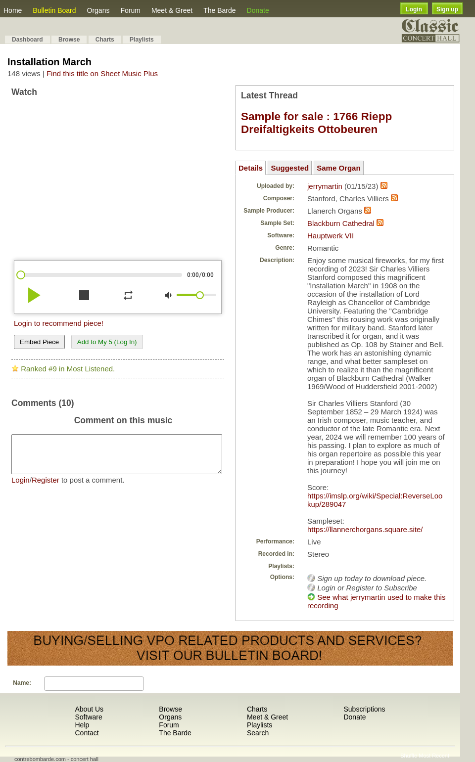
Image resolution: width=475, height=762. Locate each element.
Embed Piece (39, 342)
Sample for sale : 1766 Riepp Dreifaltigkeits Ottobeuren (316, 122)
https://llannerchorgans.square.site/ (365, 529)
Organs (98, 10)
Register (45, 487)
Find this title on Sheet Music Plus (102, 73)
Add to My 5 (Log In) (107, 342)
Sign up (447, 9)
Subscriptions (364, 709)
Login (414, 9)
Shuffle (408, 756)
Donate (258, 10)
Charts (104, 39)
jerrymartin (324, 186)
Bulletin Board (54, 10)
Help (82, 725)
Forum (130, 10)
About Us (89, 709)
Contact (86, 733)
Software (88, 717)
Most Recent (434, 756)
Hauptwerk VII (330, 235)
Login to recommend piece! (58, 323)
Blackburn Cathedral (341, 223)
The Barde (219, 10)
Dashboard (27, 39)
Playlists (142, 39)
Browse (69, 39)
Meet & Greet (171, 10)
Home (12, 10)
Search (258, 733)
